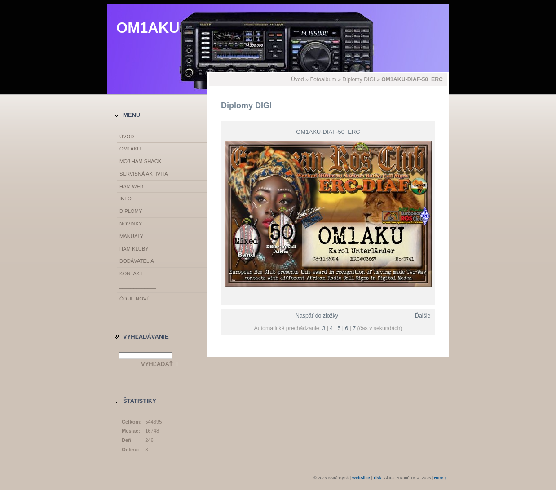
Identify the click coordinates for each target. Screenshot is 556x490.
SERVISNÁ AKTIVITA (143, 174)
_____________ (137, 286)
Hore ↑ (440, 478)
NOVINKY (130, 223)
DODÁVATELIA (136, 261)
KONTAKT (131, 273)
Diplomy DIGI (358, 79)
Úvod (297, 79)
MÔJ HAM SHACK (140, 161)
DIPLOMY (130, 211)
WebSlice (361, 478)
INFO (125, 198)
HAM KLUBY (134, 249)
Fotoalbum (323, 79)
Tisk (377, 478)
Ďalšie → (426, 316)
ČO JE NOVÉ (134, 298)
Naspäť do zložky (317, 316)
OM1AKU (148, 28)
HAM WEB (131, 186)
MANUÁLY (131, 236)
